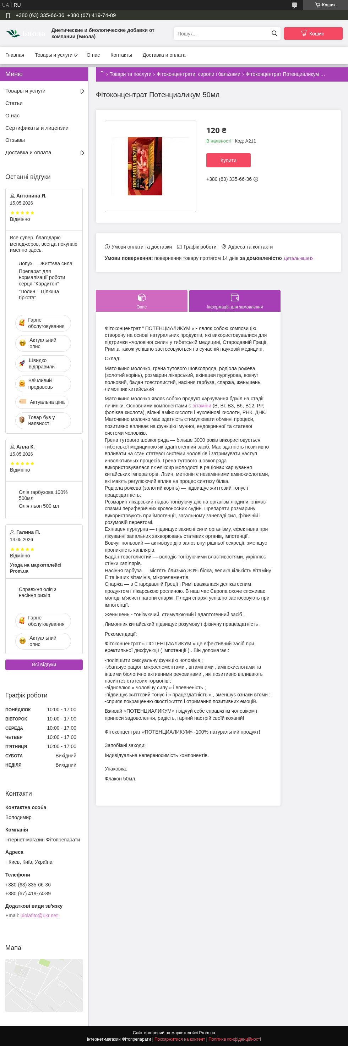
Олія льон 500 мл (39, 506)
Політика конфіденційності (234, 1039)
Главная (14, 55)
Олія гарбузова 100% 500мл (43, 495)
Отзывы (15, 140)
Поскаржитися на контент (179, 1039)
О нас (93, 55)
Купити (228, 160)
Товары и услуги (53, 55)
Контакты (121, 55)
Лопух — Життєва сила (45, 263)
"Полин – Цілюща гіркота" (39, 295)
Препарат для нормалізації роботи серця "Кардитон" (42, 277)
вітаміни (201, 405)
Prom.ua (207, 1032)
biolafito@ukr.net (39, 915)
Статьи (14, 103)
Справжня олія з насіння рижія (37, 592)
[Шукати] (274, 33)
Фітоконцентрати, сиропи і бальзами (198, 74)
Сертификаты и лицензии (37, 128)
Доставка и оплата (164, 55)
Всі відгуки (44, 664)
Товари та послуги (130, 74)
